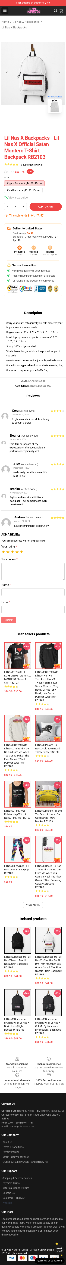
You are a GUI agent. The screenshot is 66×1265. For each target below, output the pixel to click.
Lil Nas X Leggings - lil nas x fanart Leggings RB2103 (16, 869)
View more (33, 905)
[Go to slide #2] (42, 123)
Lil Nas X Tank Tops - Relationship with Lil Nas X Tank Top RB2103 (17, 814)
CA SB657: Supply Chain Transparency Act (25, 1161)
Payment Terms (11, 1183)
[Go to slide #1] (23, 123)
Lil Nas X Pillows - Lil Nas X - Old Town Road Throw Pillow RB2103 (47, 748)
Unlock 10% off (59, 1249)
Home (5, 21)
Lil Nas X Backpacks (14, 27)
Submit (9, 620)
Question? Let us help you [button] (49, 1261)
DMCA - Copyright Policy (15, 1156)
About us (7, 1142)
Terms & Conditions (13, 1147)
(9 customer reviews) (31, 164)
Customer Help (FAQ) (14, 1197)
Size (6, 177)
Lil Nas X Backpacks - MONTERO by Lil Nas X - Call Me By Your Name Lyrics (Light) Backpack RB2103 (48, 1026)
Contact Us (8, 1193)
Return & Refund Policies (15, 1188)
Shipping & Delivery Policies (17, 1178)
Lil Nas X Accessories (26, 21)
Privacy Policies (10, 1152)
